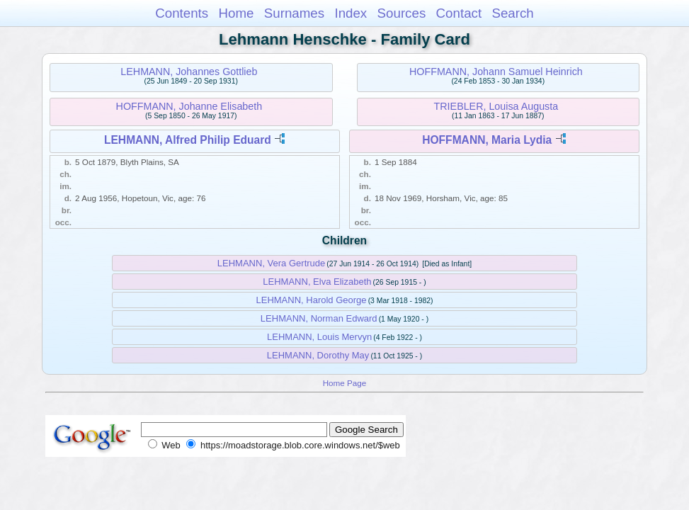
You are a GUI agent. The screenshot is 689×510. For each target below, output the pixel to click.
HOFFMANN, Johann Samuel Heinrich (496, 71)
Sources (401, 13)
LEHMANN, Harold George (311, 300)
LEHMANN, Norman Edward (319, 318)
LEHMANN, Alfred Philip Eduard (187, 140)
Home (236, 13)
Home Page (345, 382)
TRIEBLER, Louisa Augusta (496, 106)
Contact (459, 13)
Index (350, 13)
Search (512, 13)
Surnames (294, 13)
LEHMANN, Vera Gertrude (271, 263)
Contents (181, 13)
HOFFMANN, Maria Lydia (487, 140)
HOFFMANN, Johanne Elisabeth (189, 106)
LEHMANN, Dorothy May (318, 355)
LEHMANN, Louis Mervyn (319, 337)
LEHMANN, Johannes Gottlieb (188, 71)
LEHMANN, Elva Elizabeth (317, 281)
